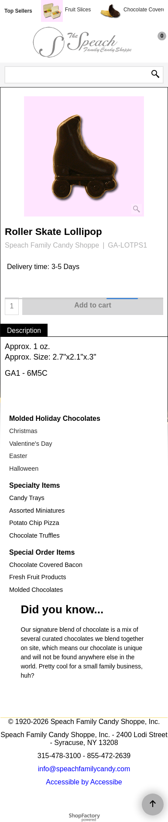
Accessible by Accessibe (84, 782)
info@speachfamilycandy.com (84, 769)
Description (24, 330)
